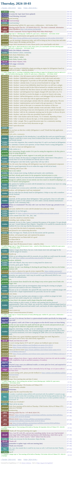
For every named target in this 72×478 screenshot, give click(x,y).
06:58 (69, 18)
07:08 (69, 142)
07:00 (69, 25)
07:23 (69, 233)
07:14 (69, 188)
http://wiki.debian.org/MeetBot (31, 29)
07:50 (69, 449)
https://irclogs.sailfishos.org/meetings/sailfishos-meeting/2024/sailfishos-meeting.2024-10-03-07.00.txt (30, 420)
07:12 (69, 173)
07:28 (69, 272)
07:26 (69, 257)
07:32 (69, 300)
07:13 (69, 181)
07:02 (69, 64)
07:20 (69, 220)
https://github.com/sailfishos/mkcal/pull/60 (30, 258)
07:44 (69, 369)
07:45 (69, 374)
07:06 (69, 116)
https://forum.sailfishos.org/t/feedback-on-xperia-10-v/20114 (32, 347)
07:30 (69, 286)
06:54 (69, 12)
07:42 (69, 359)
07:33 (69, 305)
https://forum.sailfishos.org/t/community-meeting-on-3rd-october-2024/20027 (38, 38)
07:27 (69, 262)
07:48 (69, 392)
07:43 (69, 365)
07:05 (69, 66)
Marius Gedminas (26, 463)
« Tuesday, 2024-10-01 (8, 8)
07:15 (69, 200)
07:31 (69, 291)
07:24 (69, 237)
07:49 (69, 431)
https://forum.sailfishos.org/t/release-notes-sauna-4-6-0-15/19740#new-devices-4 (39, 354)
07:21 (69, 224)
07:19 (69, 218)
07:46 (69, 385)
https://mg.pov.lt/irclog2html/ (45, 463)
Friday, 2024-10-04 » (30, 8)
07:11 (69, 162)
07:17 (69, 209)
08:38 (69, 455)
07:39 (69, 350)
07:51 (69, 452)
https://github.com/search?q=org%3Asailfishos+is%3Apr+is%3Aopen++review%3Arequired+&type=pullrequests (37, 272)
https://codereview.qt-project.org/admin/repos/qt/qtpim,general (38, 213)
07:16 (69, 205)
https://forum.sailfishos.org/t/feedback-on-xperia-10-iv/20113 (33, 345)
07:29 (69, 279)
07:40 (69, 356)
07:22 (69, 230)
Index (19, 8)
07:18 (69, 213)
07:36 (69, 326)
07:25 (69, 244)
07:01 (69, 55)
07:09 (69, 149)
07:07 (69, 125)
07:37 (69, 331)
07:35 (69, 310)
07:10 (69, 155)
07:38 (69, 341)
